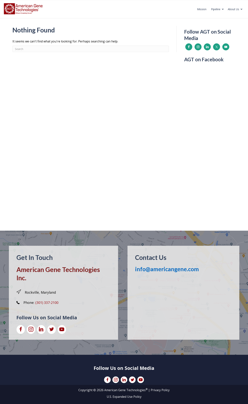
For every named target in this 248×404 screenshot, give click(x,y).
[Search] (90, 49)
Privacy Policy (160, 390)
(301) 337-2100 (46, 302)
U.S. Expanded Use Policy (124, 397)
